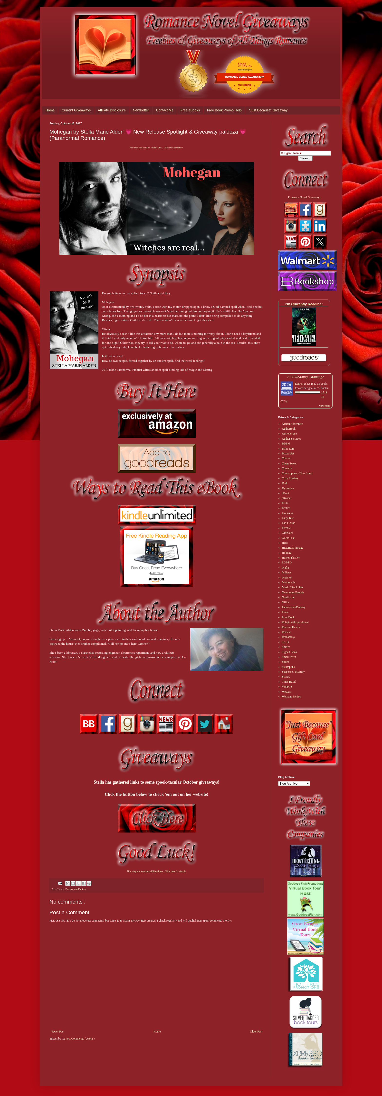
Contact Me (164, 110)
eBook (285, 493)
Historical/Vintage (292, 547)
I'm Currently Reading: (304, 304)
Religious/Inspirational (295, 622)
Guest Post (288, 538)
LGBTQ (287, 562)
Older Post (256, 1031)
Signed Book (289, 652)
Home (50, 110)
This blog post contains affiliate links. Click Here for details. (156, 147)
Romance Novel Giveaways (304, 197)
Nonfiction (288, 597)
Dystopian (288, 488)
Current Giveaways (76, 110)
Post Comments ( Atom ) (80, 1038)
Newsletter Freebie (293, 592)
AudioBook (289, 428)
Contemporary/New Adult (297, 473)
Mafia (285, 567)
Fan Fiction (288, 523)
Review (286, 632)
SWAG (286, 676)
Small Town (289, 657)
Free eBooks (190, 110)
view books (324, 405)
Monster (287, 577)
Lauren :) (300, 383)
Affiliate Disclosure (112, 110)
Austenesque (289, 433)
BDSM (286, 443)
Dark (285, 483)
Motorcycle (288, 582)
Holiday (286, 552)
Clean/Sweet (289, 463)
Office (285, 602)
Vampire (287, 686)
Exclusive (287, 513)
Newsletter (141, 110)
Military (286, 572)
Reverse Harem (291, 627)
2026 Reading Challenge (305, 377)
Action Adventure (292, 424)
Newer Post (57, 1031)
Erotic (285, 503)
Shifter (286, 647)
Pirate (285, 612)
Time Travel (289, 681)
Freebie (286, 528)
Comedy (287, 468)
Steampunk (288, 667)
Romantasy (288, 637)
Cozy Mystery (290, 478)
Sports (285, 661)
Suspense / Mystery (293, 671)
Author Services (291, 438)
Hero (285, 542)
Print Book (288, 617)
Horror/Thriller (291, 557)
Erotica (286, 508)
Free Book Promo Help (224, 110)
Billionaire (288, 448)
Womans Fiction (291, 696)
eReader (286, 498)
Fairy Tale (288, 518)
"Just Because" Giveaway (268, 110)
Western (286, 691)
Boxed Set (288, 453)
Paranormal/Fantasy (75, 889)
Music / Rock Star (292, 587)
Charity (286, 458)
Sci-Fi (285, 642)
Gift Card (287, 532)
